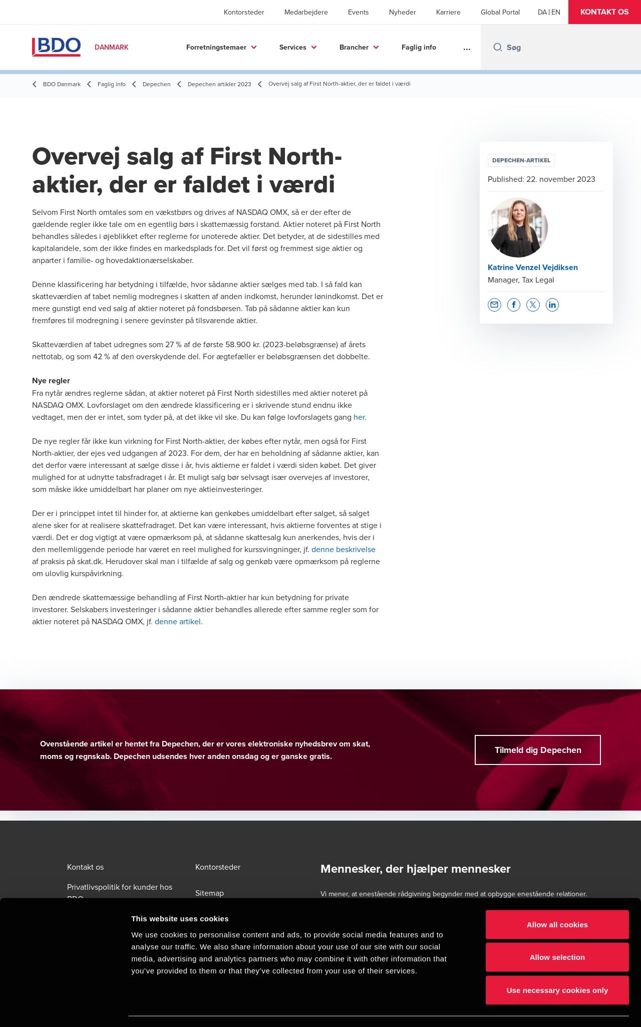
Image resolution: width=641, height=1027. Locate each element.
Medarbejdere (306, 12)
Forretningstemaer (216, 47)
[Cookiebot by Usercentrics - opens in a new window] (65, 1007)
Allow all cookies (557, 895)
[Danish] (542, 12)
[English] (555, 12)
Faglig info (419, 47)
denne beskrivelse (343, 549)
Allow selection (557, 928)
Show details (525, 1007)
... (467, 47)
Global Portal (500, 12)
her (359, 416)
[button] (604, 12)
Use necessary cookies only (557, 961)
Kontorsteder (244, 12)
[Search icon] (498, 47)
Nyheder (402, 12)
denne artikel (178, 621)
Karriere (448, 12)
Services (292, 47)
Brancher (354, 47)
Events (358, 12)
